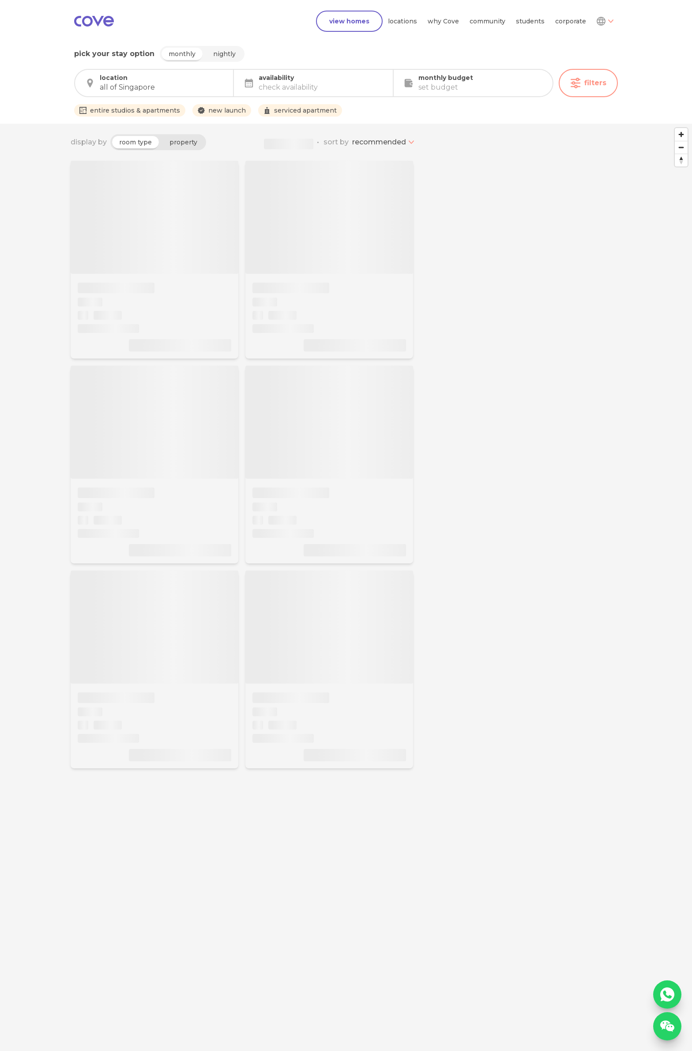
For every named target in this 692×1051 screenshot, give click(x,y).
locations (402, 21)
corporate (570, 21)
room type (135, 142)
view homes (349, 21)
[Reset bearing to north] (681, 160)
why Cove (443, 21)
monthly (182, 54)
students (530, 21)
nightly (224, 54)
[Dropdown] (604, 21)
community (487, 21)
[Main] (94, 21)
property (183, 142)
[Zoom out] (681, 147)
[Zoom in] (681, 134)
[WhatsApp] (667, 994)
